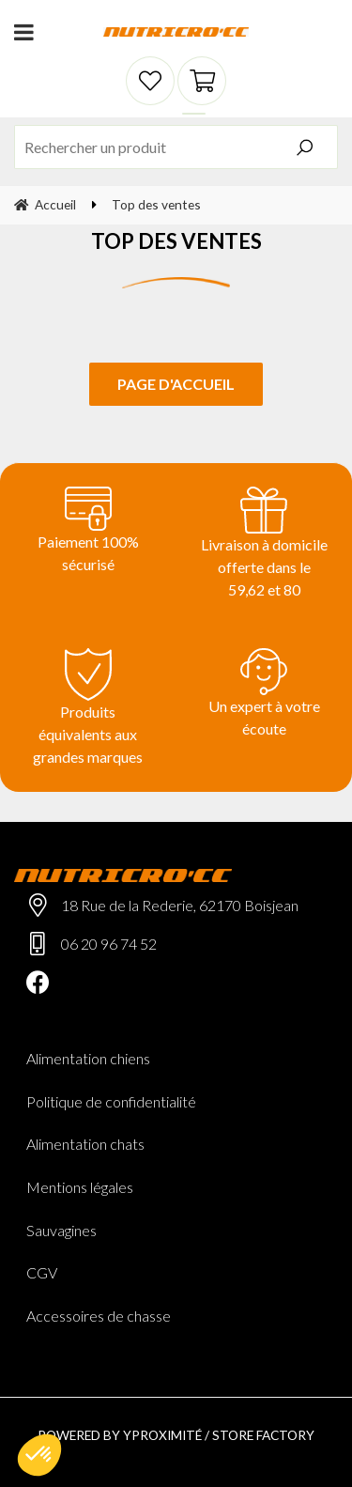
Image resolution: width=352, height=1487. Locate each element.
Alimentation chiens (88, 1058)
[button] (39, 1455)
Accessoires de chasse (98, 1315)
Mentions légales (79, 1187)
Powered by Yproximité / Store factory (176, 1435)
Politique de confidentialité (111, 1101)
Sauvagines (61, 1230)
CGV (41, 1272)
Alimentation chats (85, 1144)
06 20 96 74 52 (109, 944)
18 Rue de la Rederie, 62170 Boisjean (179, 905)
